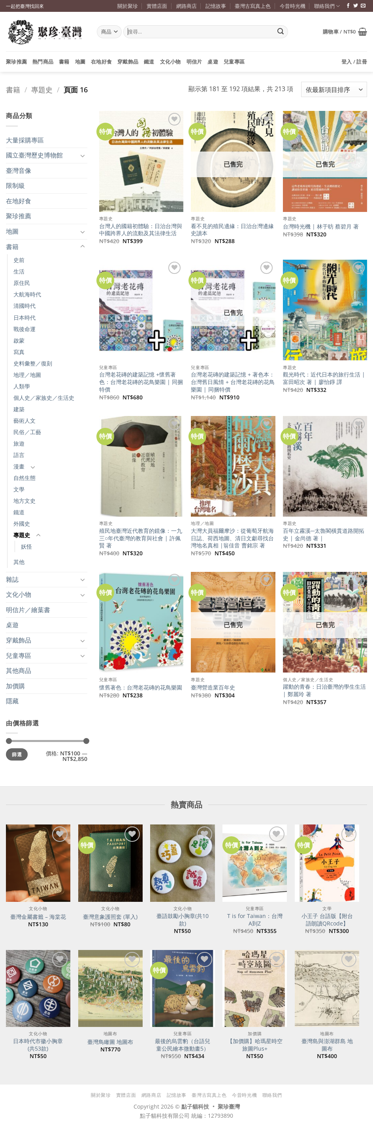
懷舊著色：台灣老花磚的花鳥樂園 (140, 687)
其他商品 (18, 670)
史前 (18, 260)
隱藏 (12, 701)
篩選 (17, 754)
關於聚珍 (127, 5)
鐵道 (149, 61)
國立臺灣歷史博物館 (34, 155)
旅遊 (18, 443)
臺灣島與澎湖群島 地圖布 (327, 1045)
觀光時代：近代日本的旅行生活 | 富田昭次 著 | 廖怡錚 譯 (324, 378)
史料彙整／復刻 (32, 363)
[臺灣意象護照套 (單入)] (110, 863)
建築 (18, 409)
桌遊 (212, 61)
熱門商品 (42, 61)
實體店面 (157, 5)
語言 (18, 455)
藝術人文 (24, 420)
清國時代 (24, 305)
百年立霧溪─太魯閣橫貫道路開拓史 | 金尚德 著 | (323, 534)
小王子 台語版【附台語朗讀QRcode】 (327, 919)
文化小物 (170, 61)
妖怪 (26, 546)
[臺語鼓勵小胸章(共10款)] (182, 863)
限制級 (15, 185)
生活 (18, 271)
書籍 (64, 61)
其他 (18, 562)
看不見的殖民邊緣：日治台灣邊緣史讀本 (232, 230)
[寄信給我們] (363, 6)
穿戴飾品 (127, 61)
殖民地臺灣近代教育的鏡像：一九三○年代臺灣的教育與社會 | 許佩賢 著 (140, 538)
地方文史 (24, 500)
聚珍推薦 (16, 61)
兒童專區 (234, 61)
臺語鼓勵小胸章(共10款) (182, 919)
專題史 (42, 89)
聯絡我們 (327, 6)
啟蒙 (18, 340)
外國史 (21, 523)
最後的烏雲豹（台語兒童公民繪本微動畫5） (182, 1045)
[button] (345, 31)
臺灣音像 (18, 170)
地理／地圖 (27, 374)
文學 (18, 489)
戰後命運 (24, 329)
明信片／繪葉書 (28, 609)
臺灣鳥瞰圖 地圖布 (110, 1041)
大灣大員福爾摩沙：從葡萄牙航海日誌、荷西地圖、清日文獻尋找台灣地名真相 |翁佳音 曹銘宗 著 (232, 538)
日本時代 (24, 317)
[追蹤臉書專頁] (348, 6)
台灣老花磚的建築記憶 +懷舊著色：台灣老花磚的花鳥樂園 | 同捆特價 (141, 382)
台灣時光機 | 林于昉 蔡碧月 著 (321, 226)
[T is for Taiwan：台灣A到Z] (254, 863)
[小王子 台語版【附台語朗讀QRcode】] (327, 863)
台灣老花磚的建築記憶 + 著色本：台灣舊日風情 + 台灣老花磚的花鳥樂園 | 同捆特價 (233, 382)
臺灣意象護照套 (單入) (110, 916)
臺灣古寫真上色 (253, 5)
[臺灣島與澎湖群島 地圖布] (327, 988)
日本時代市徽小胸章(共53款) (38, 1045)
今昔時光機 (292, 5)
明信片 (194, 61)
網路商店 (186, 5)
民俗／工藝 (27, 432)
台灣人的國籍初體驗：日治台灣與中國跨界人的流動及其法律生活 (140, 230)
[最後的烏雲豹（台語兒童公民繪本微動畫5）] (182, 988)
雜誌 (12, 579)
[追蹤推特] (355, 6)
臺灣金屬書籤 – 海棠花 (38, 916)
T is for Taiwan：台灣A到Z (255, 919)
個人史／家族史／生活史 (43, 397)
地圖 (80, 61)
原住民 (21, 283)
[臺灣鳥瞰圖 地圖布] (110, 988)
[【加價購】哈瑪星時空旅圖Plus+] (254, 988)
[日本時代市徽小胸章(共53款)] (38, 988)
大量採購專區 (25, 140)
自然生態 (24, 478)
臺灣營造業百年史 (213, 687)
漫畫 (18, 466)
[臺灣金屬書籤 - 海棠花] (38, 863)
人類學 (21, 386)
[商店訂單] (334, 89)
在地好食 (101, 61)
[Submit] (280, 32)
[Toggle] (82, 155)
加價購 (15, 686)
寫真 (18, 352)
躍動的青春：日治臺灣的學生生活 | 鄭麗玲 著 (324, 690)
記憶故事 (215, 5)
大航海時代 (27, 294)
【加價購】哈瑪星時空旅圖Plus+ (255, 1045)
